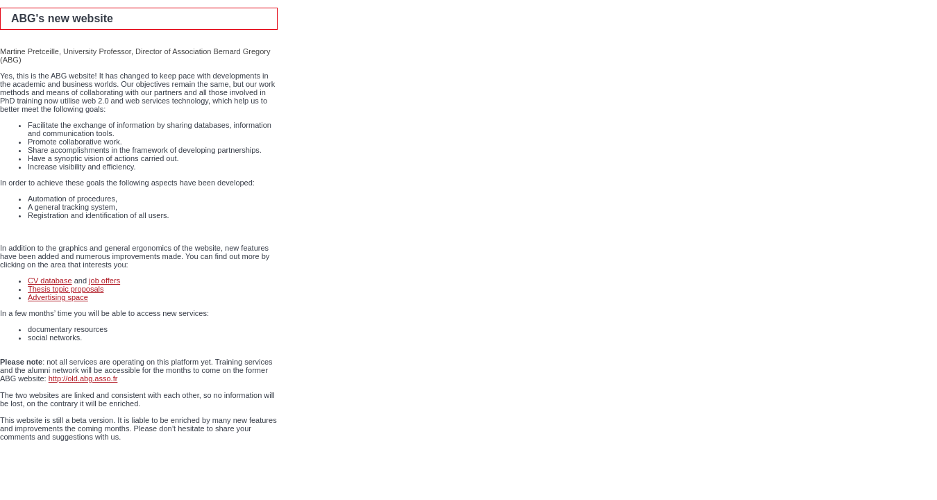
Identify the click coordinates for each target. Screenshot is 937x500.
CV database (50, 280)
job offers (104, 280)
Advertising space (58, 297)
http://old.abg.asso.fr (83, 378)
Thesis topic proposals (65, 289)
